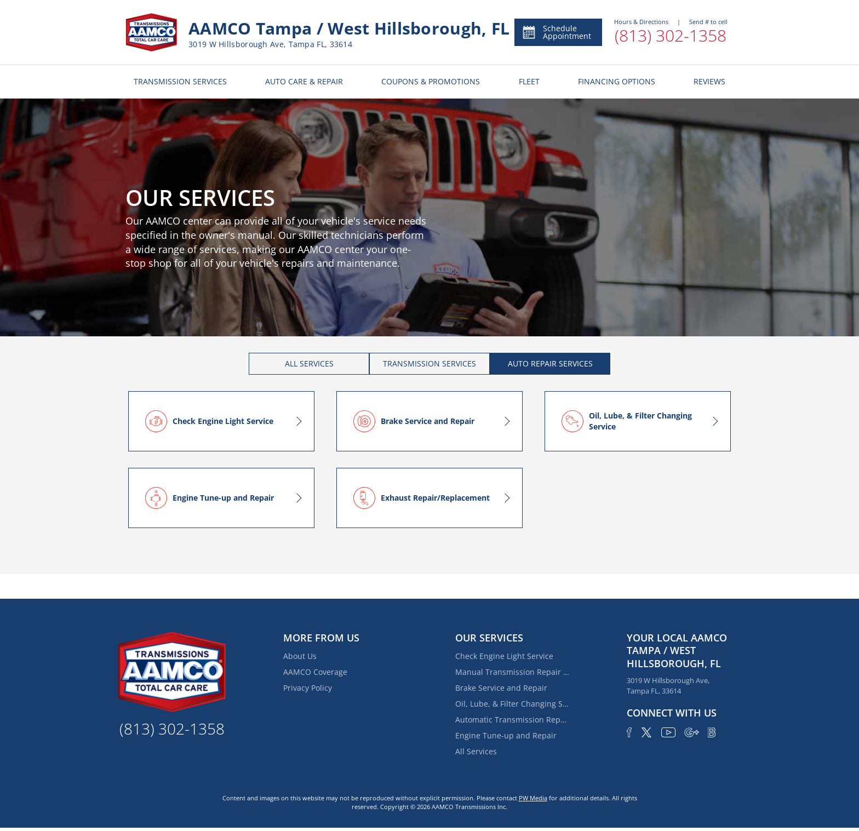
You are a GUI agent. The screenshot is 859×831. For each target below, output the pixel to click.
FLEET (529, 81)
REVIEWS (709, 81)
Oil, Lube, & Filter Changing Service (512, 703)
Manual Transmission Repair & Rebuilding (512, 672)
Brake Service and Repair (501, 688)
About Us (300, 656)
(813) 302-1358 (670, 35)
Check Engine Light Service (504, 656)
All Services (476, 751)
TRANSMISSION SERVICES (180, 81)
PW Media (533, 798)
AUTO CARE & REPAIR (304, 81)
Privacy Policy (307, 688)
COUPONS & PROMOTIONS (430, 81)
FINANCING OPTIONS (616, 81)
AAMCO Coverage (315, 672)
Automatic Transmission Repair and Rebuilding (512, 719)
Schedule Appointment (556, 32)
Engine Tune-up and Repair (506, 735)
